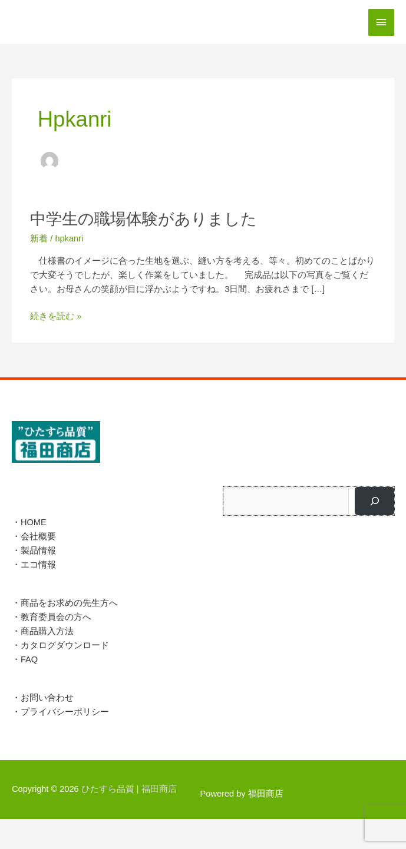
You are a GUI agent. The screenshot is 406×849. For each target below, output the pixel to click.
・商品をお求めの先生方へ (65, 603)
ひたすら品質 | (129, 789)
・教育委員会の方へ (51, 617)
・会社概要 (34, 536)
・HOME (29, 522)
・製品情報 (34, 550)
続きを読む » (55, 316)
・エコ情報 (34, 564)
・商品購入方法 (43, 631)
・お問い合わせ (43, 697)
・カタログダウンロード (60, 645)
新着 (39, 238)
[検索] (374, 501)
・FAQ (25, 659)
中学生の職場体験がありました (143, 219)
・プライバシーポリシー (60, 712)
